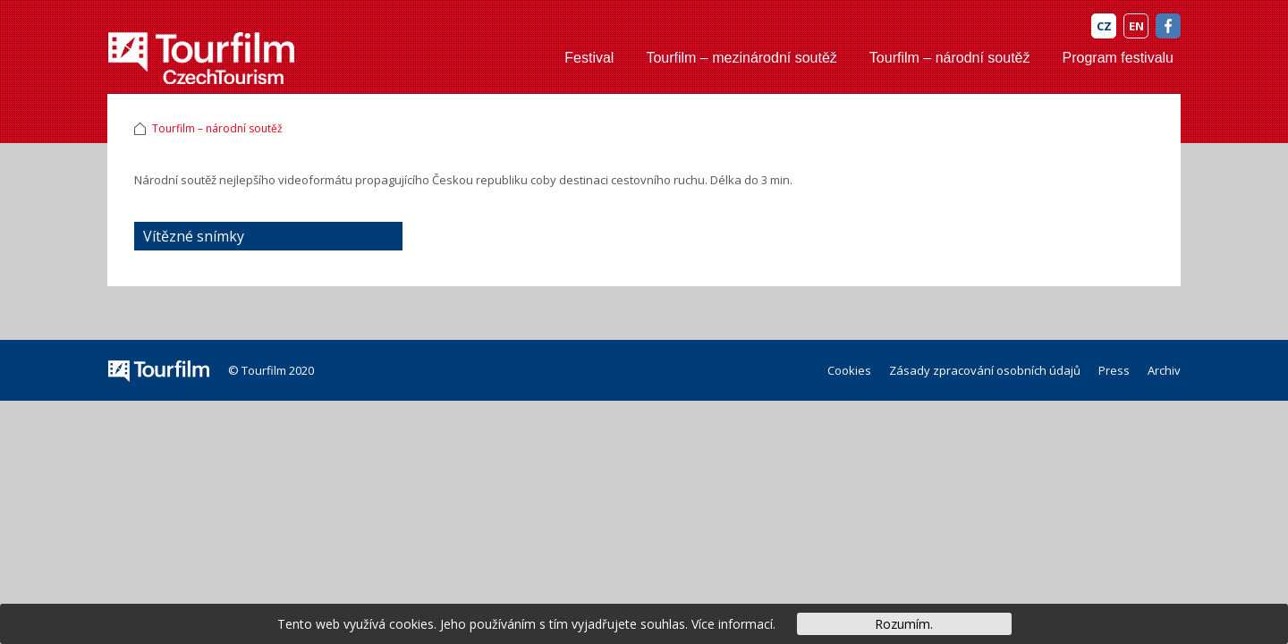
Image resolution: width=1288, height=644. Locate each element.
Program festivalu (1118, 57)
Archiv (1164, 370)
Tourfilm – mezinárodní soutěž (741, 57)
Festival (589, 57)
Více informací (732, 623)
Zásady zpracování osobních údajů (984, 370)
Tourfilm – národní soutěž (949, 57)
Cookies (849, 370)
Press (1114, 370)
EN (1136, 26)
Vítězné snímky (193, 236)
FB (1168, 25)
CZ (1104, 26)
